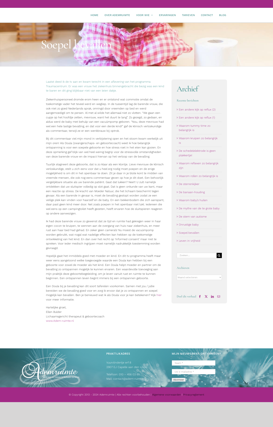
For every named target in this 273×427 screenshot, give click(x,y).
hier (159, 295)
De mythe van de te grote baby (199, 208)
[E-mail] (219, 296)
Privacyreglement (193, 394)
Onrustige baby (189, 224)
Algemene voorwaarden (167, 394)
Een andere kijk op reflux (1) (197, 117)
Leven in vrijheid (189, 240)
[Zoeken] (219, 255)
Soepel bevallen (189, 232)
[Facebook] (200, 296)
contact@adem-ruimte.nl (129, 378)
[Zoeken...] (197, 255)
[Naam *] (193, 363)
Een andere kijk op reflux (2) (197, 109)
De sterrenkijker (189, 184)
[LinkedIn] (212, 296)
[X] (206, 296)
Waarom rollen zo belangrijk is (198, 176)
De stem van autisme (193, 216)
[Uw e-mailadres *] (193, 371)
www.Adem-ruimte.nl (60, 320)
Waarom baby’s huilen (193, 200)
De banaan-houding (192, 192)
